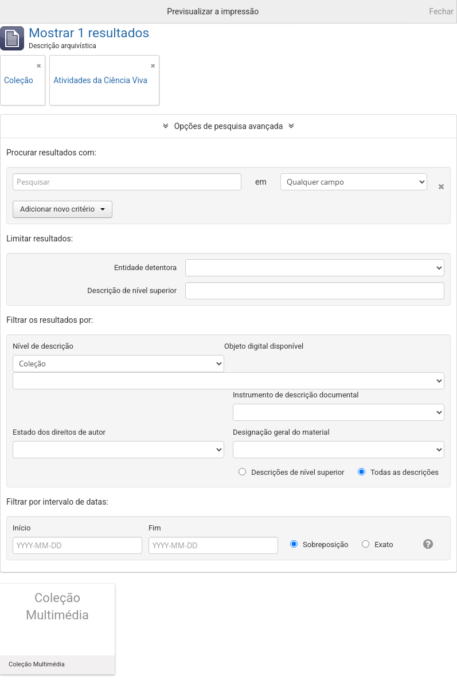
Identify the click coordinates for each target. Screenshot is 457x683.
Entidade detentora (145, 267)
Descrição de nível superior (132, 290)
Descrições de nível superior (292, 472)
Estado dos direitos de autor (59, 432)
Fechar (441, 11)
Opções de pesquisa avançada (228, 126)
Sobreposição (319, 544)
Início (21, 528)
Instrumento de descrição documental (295, 395)
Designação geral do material (281, 432)
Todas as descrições (398, 472)
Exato (377, 544)
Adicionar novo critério (62, 209)
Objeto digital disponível (263, 346)
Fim (155, 528)
